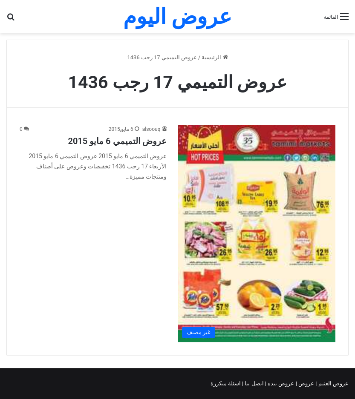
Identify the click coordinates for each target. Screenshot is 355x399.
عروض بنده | (280, 383)
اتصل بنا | (253, 383)
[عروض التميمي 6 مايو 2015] (257, 233)
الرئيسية (215, 57)
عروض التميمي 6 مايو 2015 (117, 141)
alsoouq (151, 129)
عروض (306, 383)
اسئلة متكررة (226, 383)
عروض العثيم (333, 383)
